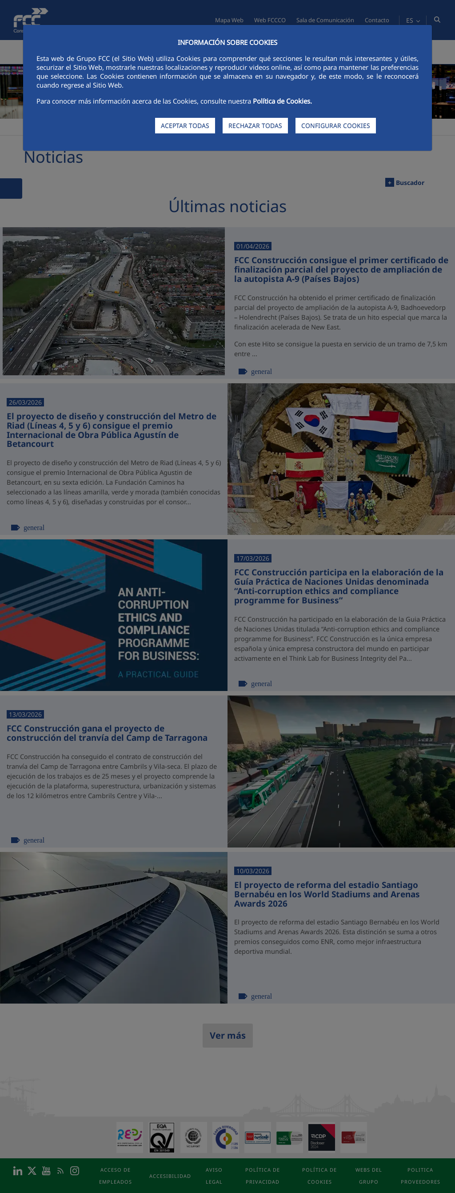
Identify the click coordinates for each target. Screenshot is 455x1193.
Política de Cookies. (282, 100)
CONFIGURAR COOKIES (335, 125)
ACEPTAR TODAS (185, 125)
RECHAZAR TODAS (255, 125)
